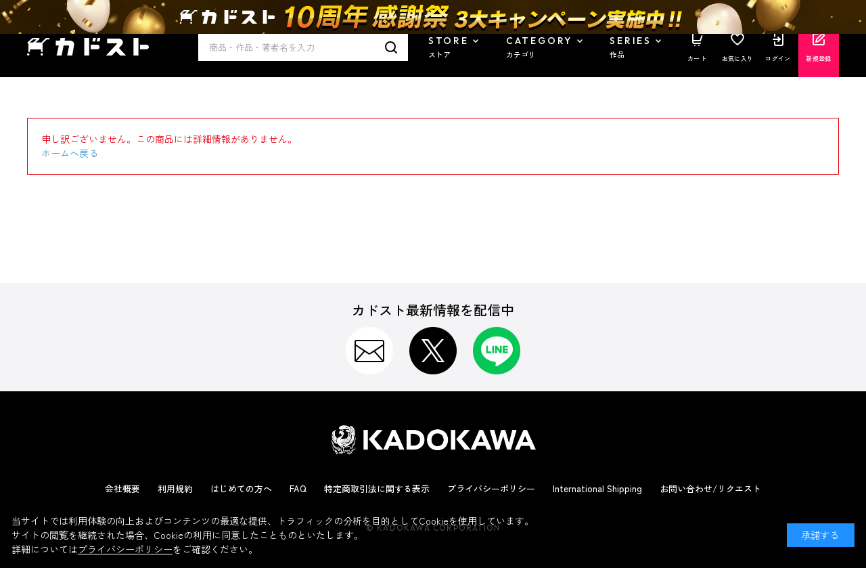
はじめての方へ (241, 488)
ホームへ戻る (69, 153)
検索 (391, 47)
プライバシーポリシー (491, 488)
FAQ (298, 488)
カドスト (88, 47)
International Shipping (597, 488)
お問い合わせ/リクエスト (710, 488)
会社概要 (122, 488)
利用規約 (175, 488)
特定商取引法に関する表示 (377, 488)
